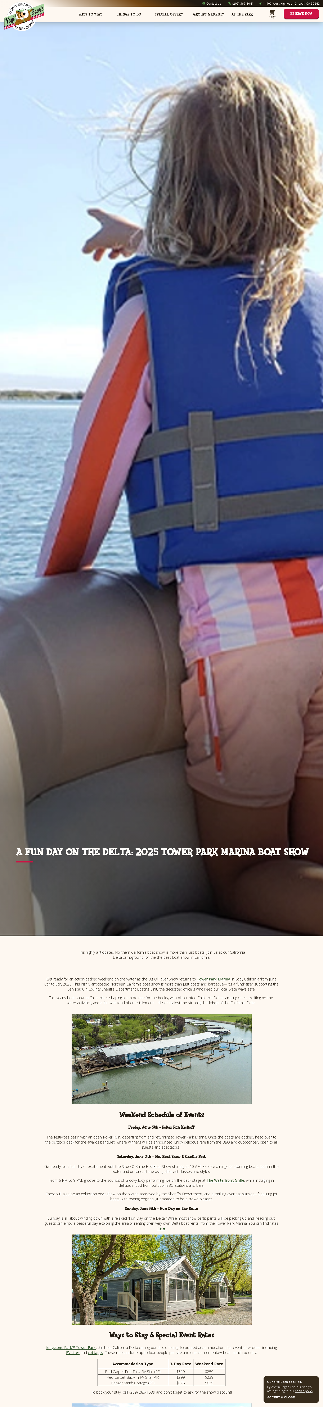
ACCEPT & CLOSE (281, 1397)
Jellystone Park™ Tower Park (71, 1347)
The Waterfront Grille (225, 1180)
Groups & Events (208, 14)
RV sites (73, 1352)
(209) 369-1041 (243, 3)
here (161, 1228)
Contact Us (213, 3)
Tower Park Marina (213, 979)
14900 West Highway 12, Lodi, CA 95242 (291, 3)
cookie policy (304, 1391)
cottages (95, 1352)
